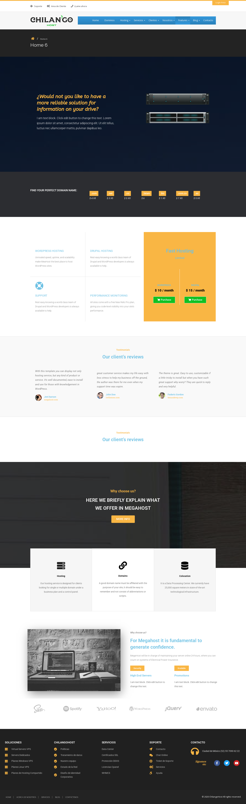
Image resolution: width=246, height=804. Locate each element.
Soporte (38, 6)
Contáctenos (71, 797)
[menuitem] (97, 20)
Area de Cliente (58, 6)
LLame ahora (80, 6)
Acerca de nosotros (26, 797)
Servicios (45, 797)
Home (8, 797)
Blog (57, 797)
